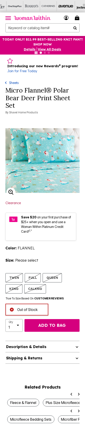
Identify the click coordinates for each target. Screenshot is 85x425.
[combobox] (42, 27)
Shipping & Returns (24, 358)
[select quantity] (14, 325)
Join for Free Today (22, 71)
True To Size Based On (35, 298)
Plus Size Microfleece (63, 402)
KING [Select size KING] (14, 289)
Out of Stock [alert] (24, 309)
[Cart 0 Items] (77, 17)
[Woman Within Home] (32, 17)
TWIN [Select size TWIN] (14, 277)
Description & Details (26, 346)
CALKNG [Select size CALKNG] (35, 289)
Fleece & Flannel (23, 402)
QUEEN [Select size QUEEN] (52, 277)
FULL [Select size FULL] (33, 277)
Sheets (14, 83)
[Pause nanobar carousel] (36, 53)
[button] (66, 17)
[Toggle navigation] (8, 17)
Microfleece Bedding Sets (30, 419)
